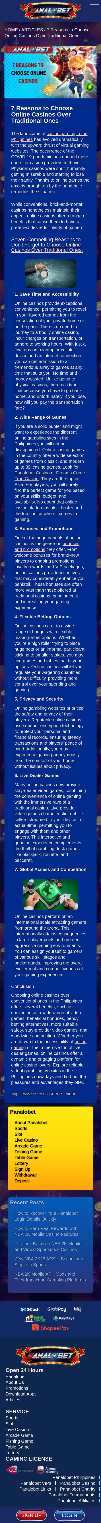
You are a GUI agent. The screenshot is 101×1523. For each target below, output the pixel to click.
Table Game (26, 1157)
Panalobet (16, 1376)
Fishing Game (28, 1151)
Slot (18, 1134)
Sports (20, 1128)
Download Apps (21, 1393)
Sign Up (22, 1169)
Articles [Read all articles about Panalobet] (13, 1399)
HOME (11, 29)
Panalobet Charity (77, 1489)
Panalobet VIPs (36, 1483)
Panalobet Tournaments (71, 1494)
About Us (15, 1382)
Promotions (17, 1388)
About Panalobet (30, 1122)
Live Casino (26, 1140)
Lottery (21, 1163)
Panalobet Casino (32, 472)
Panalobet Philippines (74, 1477)
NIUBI (70, 1094)
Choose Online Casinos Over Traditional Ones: (47, 247)
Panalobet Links (35, 1489)
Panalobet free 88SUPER (41, 1094)
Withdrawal (25, 1175)
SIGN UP (31, 1515)
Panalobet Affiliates (76, 1500)
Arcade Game (28, 1145)
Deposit (22, 1180)
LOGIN (69, 1515)
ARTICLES (32, 29)
